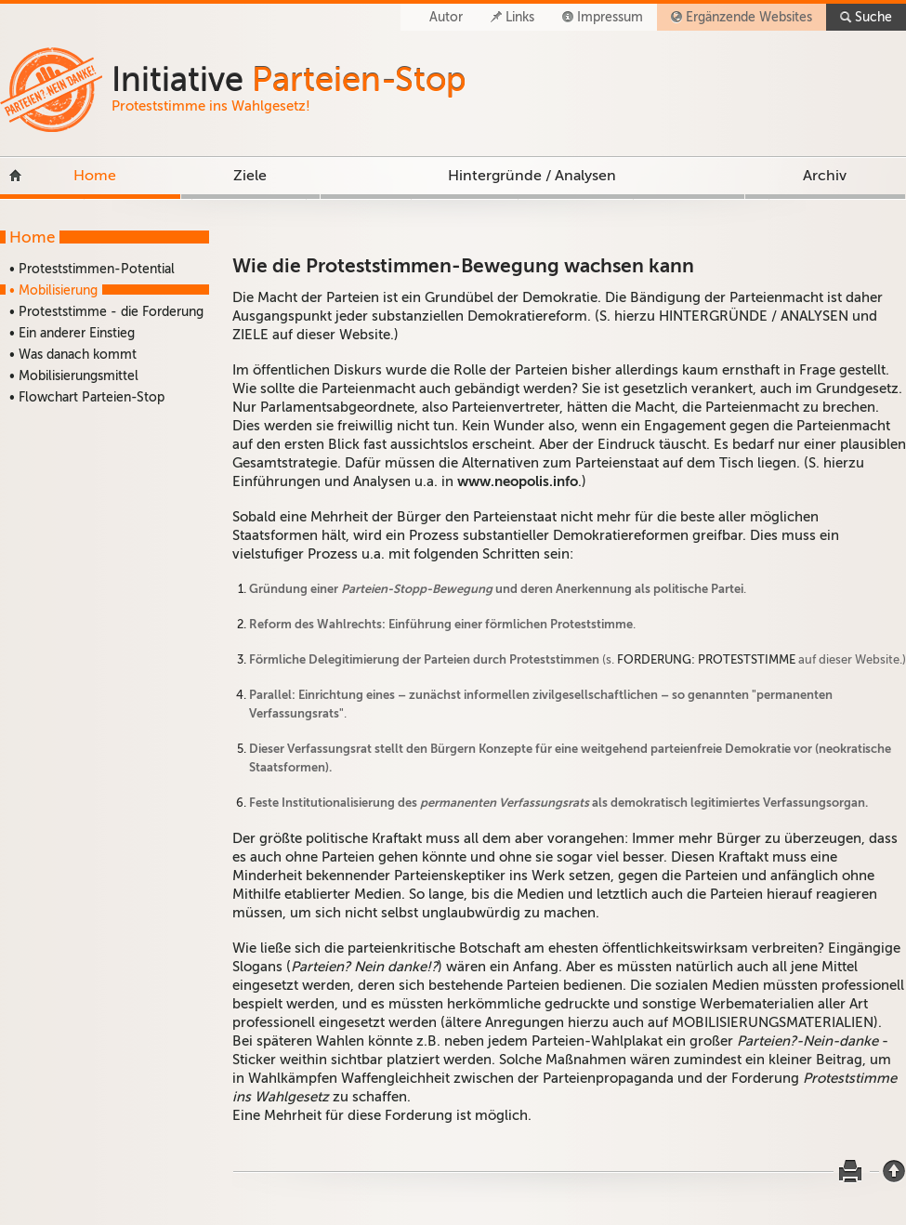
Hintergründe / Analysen (532, 175)
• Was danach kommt (73, 355)
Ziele (250, 175)
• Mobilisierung (53, 290)
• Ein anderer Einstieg (72, 333)
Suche (873, 17)
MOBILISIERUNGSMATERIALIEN (772, 1022)
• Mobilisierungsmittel (73, 376)
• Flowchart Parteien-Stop (86, 397)
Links (520, 17)
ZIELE (250, 334)
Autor (446, 17)
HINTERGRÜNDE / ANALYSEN (753, 316)
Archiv (825, 175)
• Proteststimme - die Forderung (106, 312)
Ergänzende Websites (749, 17)
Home (94, 175)
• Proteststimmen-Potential (92, 269)
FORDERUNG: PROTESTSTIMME (706, 659)
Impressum (610, 17)
